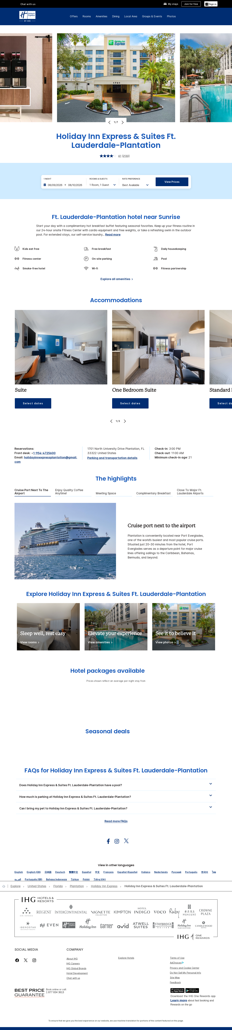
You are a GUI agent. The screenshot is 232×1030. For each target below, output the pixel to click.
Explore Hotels (126, 957)
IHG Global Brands (76, 968)
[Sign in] (211, 3)
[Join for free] (191, 4)
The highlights (116, 479)
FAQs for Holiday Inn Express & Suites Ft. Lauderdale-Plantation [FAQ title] (116, 770)
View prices (171, 181)
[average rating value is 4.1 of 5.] (111, 156)
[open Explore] (16, 886)
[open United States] (37, 886)
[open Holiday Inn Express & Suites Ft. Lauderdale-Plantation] (163, 886)
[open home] (5, 886)
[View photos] (164, 643)
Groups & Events (152, 16)
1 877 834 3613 (55, 992)
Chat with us (28, 4)
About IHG (72, 958)
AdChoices (177, 962)
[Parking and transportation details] (112, 458)
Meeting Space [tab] (106, 493)
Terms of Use (177, 957)
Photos (171, 16)
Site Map (175, 977)
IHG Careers (73, 963)
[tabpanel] (116, 541)
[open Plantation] (77, 886)
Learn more (178, 1000)
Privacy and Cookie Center (184, 967)
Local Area (130, 16)
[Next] (122, 122)
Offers (74, 16)
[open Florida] (58, 886)
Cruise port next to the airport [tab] (31, 491)
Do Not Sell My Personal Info (185, 972)
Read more (113, 234)
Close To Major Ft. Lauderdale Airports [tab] (190, 491)
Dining (115, 16)
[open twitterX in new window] (125, 841)
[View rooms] (29, 643)
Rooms (86, 16)
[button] (33, 403)
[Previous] (110, 122)
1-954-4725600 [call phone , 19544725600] (44, 453)
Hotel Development (77, 973)
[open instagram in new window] (115, 841)
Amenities (101, 16)
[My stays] (171, 4)
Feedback (175, 982)
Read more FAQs (116, 821)
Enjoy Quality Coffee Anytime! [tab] (69, 491)
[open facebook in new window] (106, 841)
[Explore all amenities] (116, 279)
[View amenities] (99, 643)
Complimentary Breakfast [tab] (153, 493)
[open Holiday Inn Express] (104, 886)
